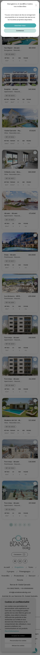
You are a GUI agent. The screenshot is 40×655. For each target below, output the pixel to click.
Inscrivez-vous (20, 25)
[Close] (36, 5)
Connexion (20, 31)
